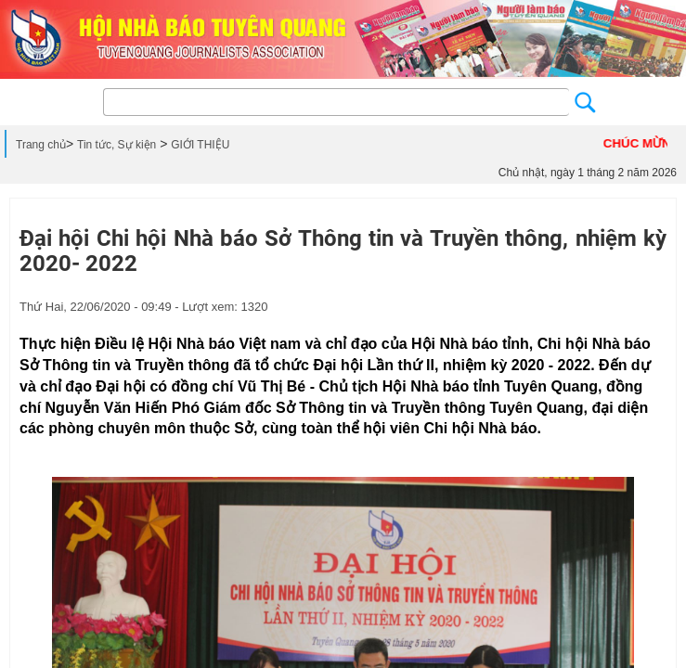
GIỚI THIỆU (200, 144)
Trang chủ (41, 144)
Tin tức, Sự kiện (116, 144)
